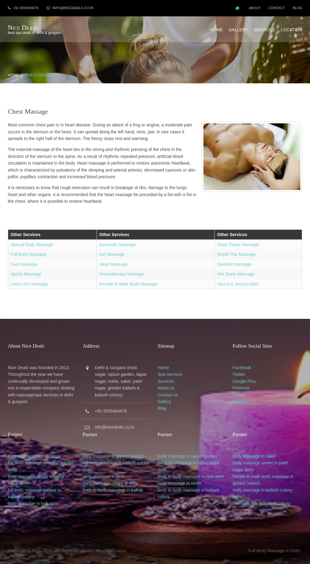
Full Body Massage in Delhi (275, 545)
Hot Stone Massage (236, 271)
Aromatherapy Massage (121, 271)
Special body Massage (31, 242)
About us (168, 384)
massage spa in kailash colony (264, 499)
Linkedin (244, 398)
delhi (11, 465)
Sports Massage (25, 271)
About (254, 8)
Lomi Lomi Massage (29, 281)
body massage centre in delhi (110, 479)
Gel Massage (111, 252)
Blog (298, 8)
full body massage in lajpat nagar (191, 458)
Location (292, 28)
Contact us (170, 391)
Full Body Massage (28, 252)
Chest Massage (40, 73)
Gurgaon (118, 364)
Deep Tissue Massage (239, 242)
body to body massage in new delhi (193, 472)
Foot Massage (23, 261)
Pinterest (244, 384)
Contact (277, 8)
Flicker (242, 391)
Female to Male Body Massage (128, 281)
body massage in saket (257, 451)
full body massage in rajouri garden (40, 458)
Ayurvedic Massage (117, 242)
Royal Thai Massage (237, 252)
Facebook (245, 364)
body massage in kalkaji (29, 499)
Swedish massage (235, 261)
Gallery (239, 28)
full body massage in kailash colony (116, 458)
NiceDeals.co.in (110, 545)
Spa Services (172, 371)
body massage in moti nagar (33, 451)
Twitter (242, 371)
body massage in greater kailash (113, 451)
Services (265, 28)
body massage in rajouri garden (189, 451)
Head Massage (113, 261)
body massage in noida (181, 479)
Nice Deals (22, 26)
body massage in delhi (104, 472)
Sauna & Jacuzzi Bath (238, 281)
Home (217, 28)
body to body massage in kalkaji (113, 485)
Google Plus (247, 377)
